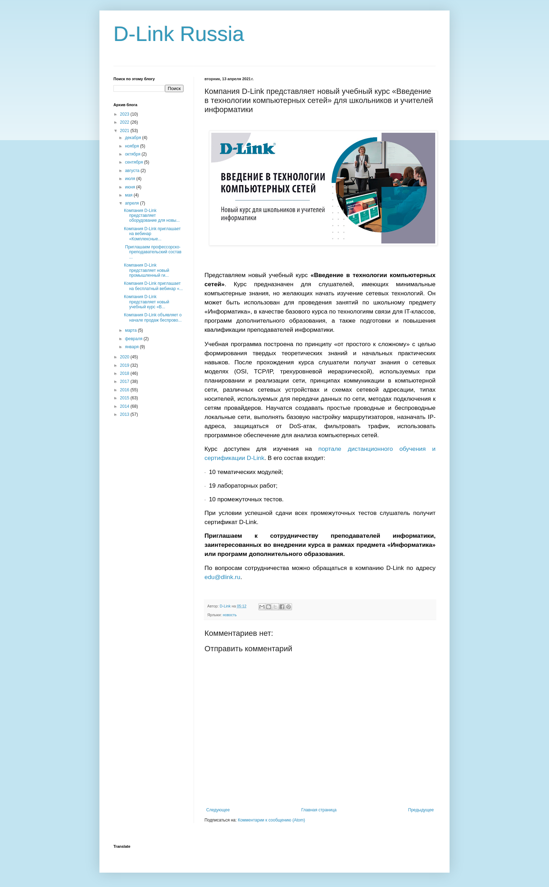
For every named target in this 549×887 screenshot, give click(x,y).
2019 (125, 365)
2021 (125, 130)
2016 (125, 389)
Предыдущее (421, 809)
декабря (133, 137)
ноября (132, 146)
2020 (125, 357)
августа (133, 170)
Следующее (218, 809)
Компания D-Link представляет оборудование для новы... (152, 215)
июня (130, 187)
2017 (125, 381)
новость (230, 615)
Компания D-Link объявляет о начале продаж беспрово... (153, 317)
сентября (134, 162)
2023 (125, 114)
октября (133, 154)
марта (131, 330)
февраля (134, 338)
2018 (125, 373)
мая (129, 195)
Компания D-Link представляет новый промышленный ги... (146, 270)
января (132, 346)
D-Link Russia (178, 34)
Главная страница (319, 809)
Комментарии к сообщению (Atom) (271, 820)
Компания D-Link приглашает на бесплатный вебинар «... (153, 286)
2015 (125, 398)
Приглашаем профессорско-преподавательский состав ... (152, 252)
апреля (132, 203)
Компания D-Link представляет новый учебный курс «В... (146, 301)
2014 (125, 406)
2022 (125, 122)
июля (130, 178)
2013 (125, 414)
